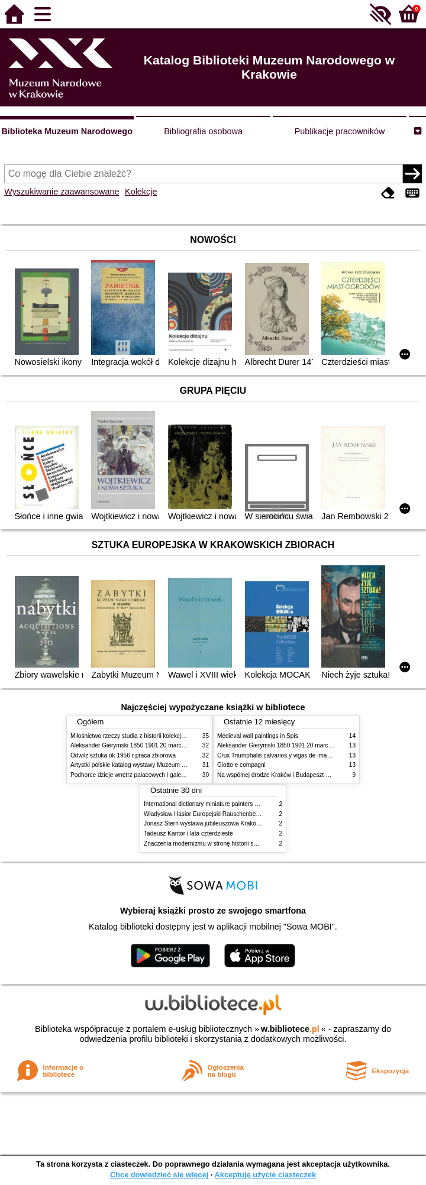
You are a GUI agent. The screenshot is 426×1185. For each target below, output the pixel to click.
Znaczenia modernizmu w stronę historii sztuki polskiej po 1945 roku (234, 843)
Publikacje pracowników (340, 131)
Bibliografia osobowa (203, 131)
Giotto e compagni (241, 765)
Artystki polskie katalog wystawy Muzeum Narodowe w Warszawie (157, 765)
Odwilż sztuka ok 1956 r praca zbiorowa (123, 755)
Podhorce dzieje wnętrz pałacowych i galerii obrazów (140, 775)
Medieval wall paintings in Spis (257, 736)
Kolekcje (141, 191)
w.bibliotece (290, 1029)
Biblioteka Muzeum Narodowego (66, 131)
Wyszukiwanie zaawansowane (61, 191)
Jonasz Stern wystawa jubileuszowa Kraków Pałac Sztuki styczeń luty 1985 (243, 823)
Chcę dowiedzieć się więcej (159, 1174)
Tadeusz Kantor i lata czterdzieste (188, 833)
